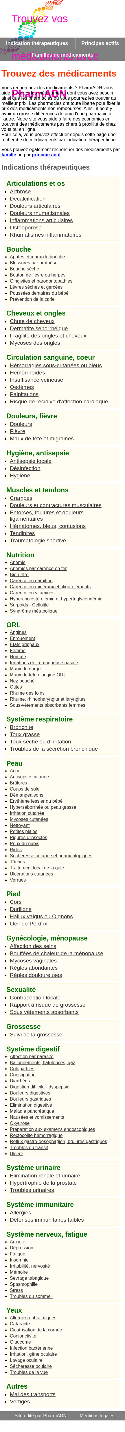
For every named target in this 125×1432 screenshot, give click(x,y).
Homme (18, 656)
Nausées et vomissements (37, 1117)
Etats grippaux (24, 644)
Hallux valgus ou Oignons (41, 916)
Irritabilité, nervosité (30, 1266)
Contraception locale (35, 998)
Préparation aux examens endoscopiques (52, 1129)
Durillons (21, 909)
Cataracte (20, 1323)
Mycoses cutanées (29, 819)
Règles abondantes (34, 968)
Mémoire (19, 1272)
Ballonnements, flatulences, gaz (42, 1062)
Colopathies (22, 1068)
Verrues (18, 880)
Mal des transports (33, 1394)
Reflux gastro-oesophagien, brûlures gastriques (58, 1141)
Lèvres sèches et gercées (36, 287)
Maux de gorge (25, 668)
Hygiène (20, 475)
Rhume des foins (27, 693)
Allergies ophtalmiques (33, 1317)
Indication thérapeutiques (37, 43)
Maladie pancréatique (32, 1111)
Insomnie (19, 1259)
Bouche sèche (24, 268)
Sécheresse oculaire (31, 1366)
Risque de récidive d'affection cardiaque (59, 401)
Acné (15, 770)
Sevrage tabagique (29, 1278)
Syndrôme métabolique (34, 611)
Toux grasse (25, 734)
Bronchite (21, 727)
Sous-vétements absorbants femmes (47, 705)
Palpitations (24, 394)
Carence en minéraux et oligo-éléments (50, 586)
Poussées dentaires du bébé (39, 293)
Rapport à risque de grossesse (47, 1005)
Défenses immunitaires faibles (47, 1220)
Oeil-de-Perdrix (28, 924)
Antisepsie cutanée (29, 776)
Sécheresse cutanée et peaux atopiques (51, 855)
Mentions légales (97, 1415)
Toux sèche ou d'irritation (40, 742)
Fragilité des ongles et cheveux (48, 336)
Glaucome (20, 1342)
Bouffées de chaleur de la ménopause (56, 953)
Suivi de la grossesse (36, 1035)
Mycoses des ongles (35, 343)
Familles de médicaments (62, 55)
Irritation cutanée (27, 813)
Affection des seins (33, 946)
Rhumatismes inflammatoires (45, 235)
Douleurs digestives (30, 1092)
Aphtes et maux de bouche (37, 256)
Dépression (21, 1247)
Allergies (20, 1213)
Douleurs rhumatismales (40, 213)
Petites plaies (23, 831)
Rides (16, 849)
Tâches (17, 861)
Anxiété (17, 1241)
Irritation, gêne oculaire (33, 1354)
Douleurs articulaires (35, 206)
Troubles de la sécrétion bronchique (54, 749)
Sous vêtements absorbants (44, 1012)
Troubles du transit (29, 1147)
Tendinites (22, 533)
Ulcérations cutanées (31, 873)
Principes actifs (100, 43)
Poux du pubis (24, 843)
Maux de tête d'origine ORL (38, 674)
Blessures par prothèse (34, 262)
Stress (16, 1290)
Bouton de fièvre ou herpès (37, 274)
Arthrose (20, 191)
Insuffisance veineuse (36, 380)
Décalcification (28, 199)
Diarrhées (20, 1080)
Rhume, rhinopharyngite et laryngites (47, 699)
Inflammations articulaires (41, 220)
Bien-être (19, 574)
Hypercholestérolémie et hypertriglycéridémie (56, 598)
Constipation (23, 1074)
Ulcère (16, 1153)
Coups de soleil (25, 789)
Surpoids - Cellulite (29, 604)
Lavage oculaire (26, 1360)
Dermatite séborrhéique (39, 328)
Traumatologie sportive (38, 540)
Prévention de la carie (32, 299)
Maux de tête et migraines (42, 438)
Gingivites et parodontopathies (41, 281)
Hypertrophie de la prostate (43, 1183)
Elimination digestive (31, 1105)
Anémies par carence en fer (38, 568)
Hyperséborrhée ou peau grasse (43, 807)
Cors (16, 902)
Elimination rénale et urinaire (45, 1176)
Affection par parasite (32, 1056)
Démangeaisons (26, 795)
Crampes (21, 498)
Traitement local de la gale (37, 867)
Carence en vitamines (32, 592)
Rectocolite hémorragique (36, 1135)
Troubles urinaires (32, 1190)
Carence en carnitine (31, 580)
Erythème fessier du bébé (36, 801)
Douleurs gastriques (30, 1099)
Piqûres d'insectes (28, 837)
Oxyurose (20, 1123)
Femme (17, 650)
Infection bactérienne (31, 1348)
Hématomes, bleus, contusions (48, 526)
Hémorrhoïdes (27, 373)
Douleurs (21, 424)
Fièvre (17, 431)
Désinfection (25, 468)
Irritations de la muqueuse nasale (44, 662)
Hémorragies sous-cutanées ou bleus (56, 365)
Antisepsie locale (31, 461)
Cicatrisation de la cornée (36, 1329)
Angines (18, 632)
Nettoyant (20, 825)
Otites (16, 687)
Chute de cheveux (32, 321)
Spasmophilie (24, 1284)
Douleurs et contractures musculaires (56, 505)
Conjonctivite (23, 1335)
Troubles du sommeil (31, 1296)
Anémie (17, 562)
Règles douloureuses (36, 975)
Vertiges (20, 1401)
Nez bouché (22, 680)
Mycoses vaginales (33, 961)
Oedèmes (22, 387)
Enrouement (22, 638)
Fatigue (17, 1253)
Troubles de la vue (29, 1372)
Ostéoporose (26, 228)
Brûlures (18, 782)
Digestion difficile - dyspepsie (39, 1086)
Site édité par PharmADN (40, 1415)
